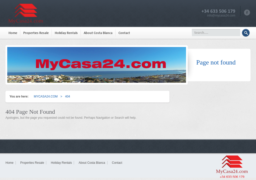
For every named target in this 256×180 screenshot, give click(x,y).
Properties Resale (36, 33)
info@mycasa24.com (221, 15)
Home (12, 33)
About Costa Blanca (98, 33)
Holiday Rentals (66, 33)
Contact (124, 33)
